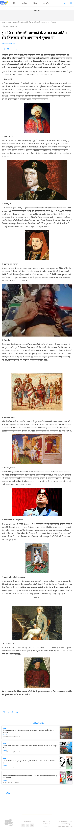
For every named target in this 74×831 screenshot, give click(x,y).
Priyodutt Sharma (8, 43)
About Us (46, 821)
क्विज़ (35, 3)
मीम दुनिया (46, 3)
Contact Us (46, 824)
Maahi (5, 735)
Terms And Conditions (65, 826)
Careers (46, 826)
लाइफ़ (9, 22)
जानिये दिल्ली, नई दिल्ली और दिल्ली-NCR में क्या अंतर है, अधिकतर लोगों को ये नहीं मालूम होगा (30, 746)
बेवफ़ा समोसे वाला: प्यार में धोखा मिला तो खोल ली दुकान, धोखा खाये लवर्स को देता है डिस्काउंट (28, 731)
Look (3, 413)
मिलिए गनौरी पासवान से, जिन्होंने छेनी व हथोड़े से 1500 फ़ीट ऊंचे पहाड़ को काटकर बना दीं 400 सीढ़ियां (30, 777)
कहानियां (24, 3)
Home (4, 22)
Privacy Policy (65, 824)
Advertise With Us (65, 821)
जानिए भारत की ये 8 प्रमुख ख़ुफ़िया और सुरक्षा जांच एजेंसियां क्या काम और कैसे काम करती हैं (30, 762)
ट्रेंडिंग (14, 3)
